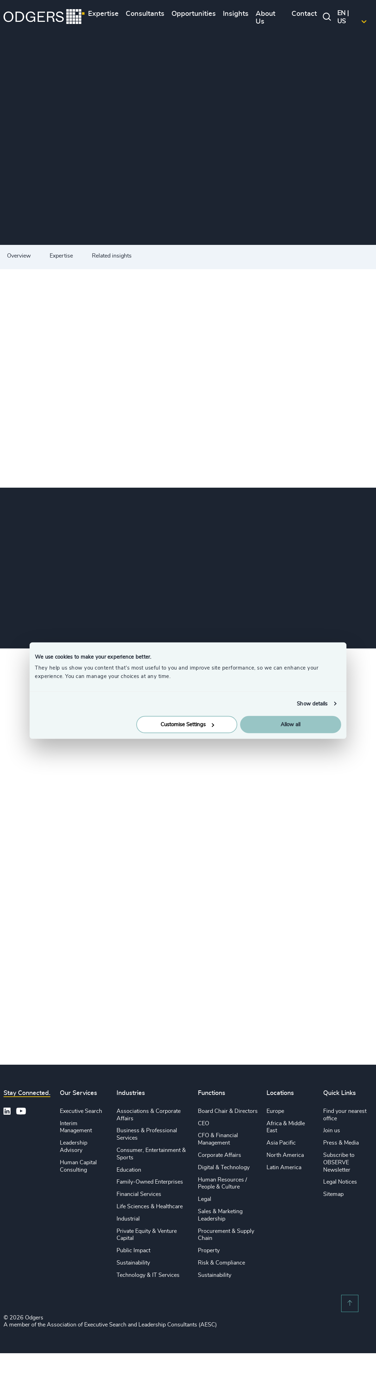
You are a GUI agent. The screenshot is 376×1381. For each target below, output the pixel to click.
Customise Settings (187, 724)
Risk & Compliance (221, 1263)
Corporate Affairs (219, 1155)
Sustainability (133, 1263)
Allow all (290, 724)
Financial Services (139, 1194)
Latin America (284, 1167)
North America (285, 1155)
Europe (275, 1111)
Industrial (128, 1219)
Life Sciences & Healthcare (150, 1206)
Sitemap (333, 1194)
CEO (203, 1123)
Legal (204, 1199)
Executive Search (81, 1111)
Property (209, 1250)
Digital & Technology (224, 1167)
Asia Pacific (281, 1143)
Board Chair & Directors (228, 1111)
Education (129, 1170)
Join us (331, 1130)
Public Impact (133, 1250)
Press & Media (341, 1143)
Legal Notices (340, 1182)
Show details (312, 703)
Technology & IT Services (148, 1275)
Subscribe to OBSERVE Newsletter (339, 1162)
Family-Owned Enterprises (150, 1182)
